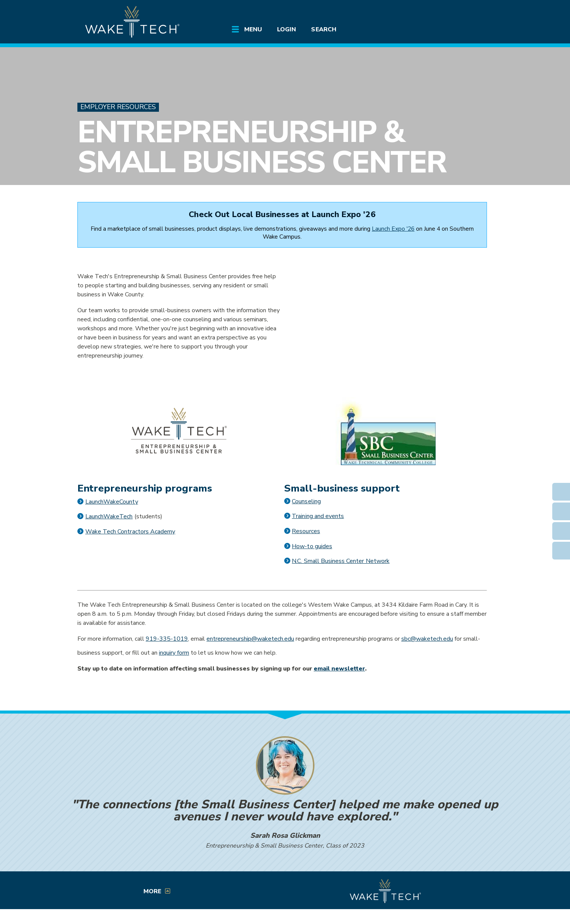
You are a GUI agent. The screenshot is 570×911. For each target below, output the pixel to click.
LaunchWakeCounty (111, 502)
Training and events (318, 516)
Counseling (306, 501)
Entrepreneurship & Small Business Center (261, 147)
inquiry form (174, 653)
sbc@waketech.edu (427, 639)
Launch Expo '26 (393, 229)
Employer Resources (118, 107)
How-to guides (312, 546)
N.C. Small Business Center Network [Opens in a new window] (341, 561)
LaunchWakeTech (109, 516)
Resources (306, 531)
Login (286, 29)
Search (323, 29)
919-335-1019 (167, 639)
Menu (253, 29)
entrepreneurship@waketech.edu (250, 639)
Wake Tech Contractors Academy (130, 531)
